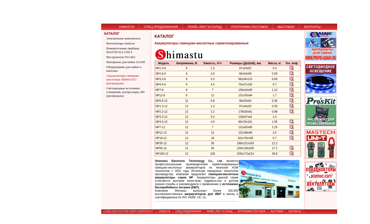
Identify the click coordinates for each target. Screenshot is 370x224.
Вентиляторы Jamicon (120, 43)
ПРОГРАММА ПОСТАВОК (249, 27)
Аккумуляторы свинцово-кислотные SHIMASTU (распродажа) (123, 79)
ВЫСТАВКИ (286, 27)
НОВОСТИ (126, 27)
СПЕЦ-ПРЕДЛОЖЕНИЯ (161, 27)
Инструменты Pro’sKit (120, 57)
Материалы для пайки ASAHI (125, 62)
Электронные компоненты (123, 38)
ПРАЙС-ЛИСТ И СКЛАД (205, 27)
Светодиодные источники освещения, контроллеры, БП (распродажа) (125, 91)
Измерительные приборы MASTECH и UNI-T (122, 50)
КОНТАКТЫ (312, 27)
